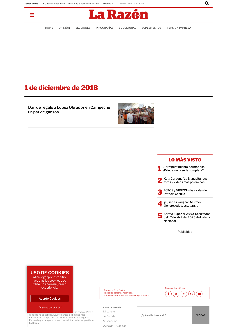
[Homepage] (118, 14)
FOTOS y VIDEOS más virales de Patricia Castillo (185, 192)
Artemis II (108, 3)
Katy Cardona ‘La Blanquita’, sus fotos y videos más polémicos (185, 180)
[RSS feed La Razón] (191, 294)
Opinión (64, 27)
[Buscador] (207, 3)
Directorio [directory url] (109, 311)
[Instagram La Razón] (184, 294)
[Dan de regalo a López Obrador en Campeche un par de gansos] (136, 113)
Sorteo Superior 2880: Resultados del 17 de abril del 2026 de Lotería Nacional (187, 217)
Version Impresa (179, 27)
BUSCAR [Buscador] (201, 315)
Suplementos (151, 27)
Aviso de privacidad (49, 307)
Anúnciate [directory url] (109, 316)
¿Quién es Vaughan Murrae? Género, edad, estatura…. (182, 203)
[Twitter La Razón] (176, 294)
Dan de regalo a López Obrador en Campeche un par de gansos (69, 109)
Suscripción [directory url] (110, 321)
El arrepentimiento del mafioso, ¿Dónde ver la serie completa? (184, 168)
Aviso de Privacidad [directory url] (114, 325)
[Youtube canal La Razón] (199, 294)
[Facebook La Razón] (168, 294)
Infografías (104, 27)
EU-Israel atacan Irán (54, 3)
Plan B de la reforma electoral (84, 3)
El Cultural (127, 27)
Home (49, 27)
